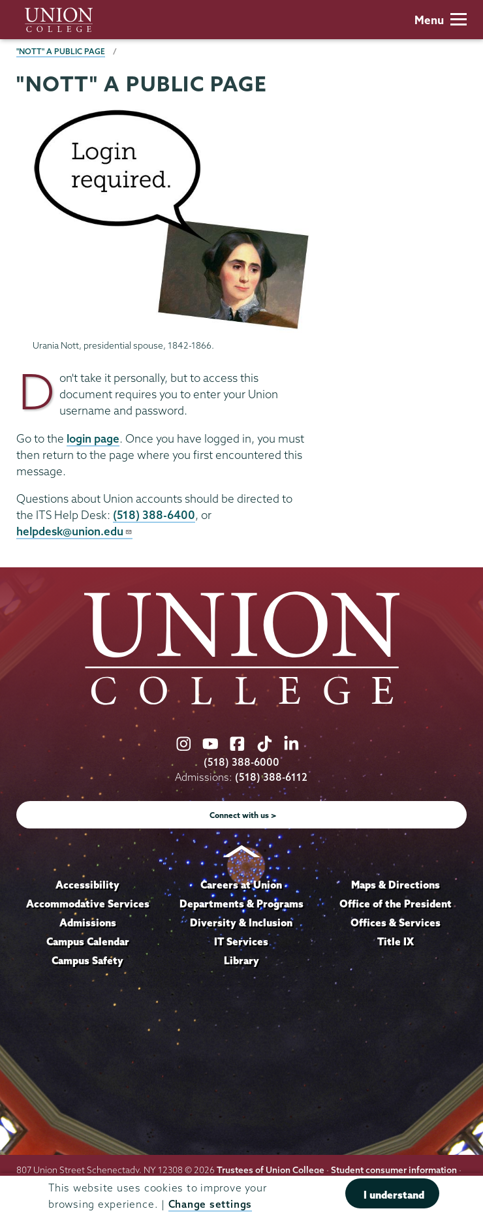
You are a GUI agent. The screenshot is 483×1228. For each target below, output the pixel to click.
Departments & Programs (241, 903)
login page (93, 438)
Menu (440, 20)
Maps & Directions (395, 884)
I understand (394, 1194)
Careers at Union (241, 884)
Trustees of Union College (270, 1170)
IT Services (241, 941)
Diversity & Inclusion (241, 922)
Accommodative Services (87, 903)
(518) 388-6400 (154, 515)
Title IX (395, 941)
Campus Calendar (87, 941)
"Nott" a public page (60, 51)
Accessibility (87, 884)
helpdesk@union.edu (74, 531)
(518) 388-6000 (241, 762)
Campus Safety (87, 960)
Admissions (87, 922)
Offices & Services (396, 922)
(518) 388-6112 (271, 777)
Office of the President (395, 903)
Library (241, 960)
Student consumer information (394, 1170)
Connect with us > (243, 815)
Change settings (210, 1204)
